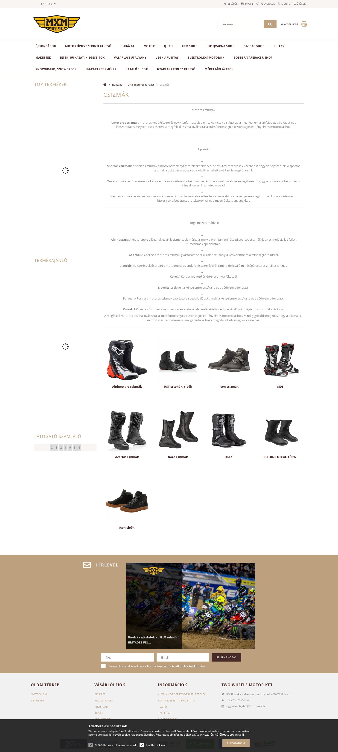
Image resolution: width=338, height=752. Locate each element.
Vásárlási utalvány (130, 58)
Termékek (37, 700)
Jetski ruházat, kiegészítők (82, 58)
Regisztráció (103, 700)
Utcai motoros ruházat (141, 84)
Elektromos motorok (206, 58)
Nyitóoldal (39, 694)
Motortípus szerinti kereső (88, 46)
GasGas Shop (254, 46)
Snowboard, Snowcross (55, 69)
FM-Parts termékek (101, 69)
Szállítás (164, 713)
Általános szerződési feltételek (182, 694)
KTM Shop (189, 46)
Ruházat (127, 46)
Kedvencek (262, 3)
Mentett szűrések (292, 3)
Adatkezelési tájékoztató (176, 700)
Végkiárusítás (167, 58)
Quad (168, 46)
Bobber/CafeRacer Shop (253, 58)
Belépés (219, 3)
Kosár (98, 713)
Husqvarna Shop (220, 46)
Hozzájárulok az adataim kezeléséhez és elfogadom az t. (157, 666)
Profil (240, 3)
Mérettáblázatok (219, 69)
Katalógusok (137, 69)
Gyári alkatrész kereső (176, 69)
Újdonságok (45, 46)
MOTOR (149, 46)
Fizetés (163, 706)
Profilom (101, 706)
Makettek (43, 58)
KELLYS (279, 46)
